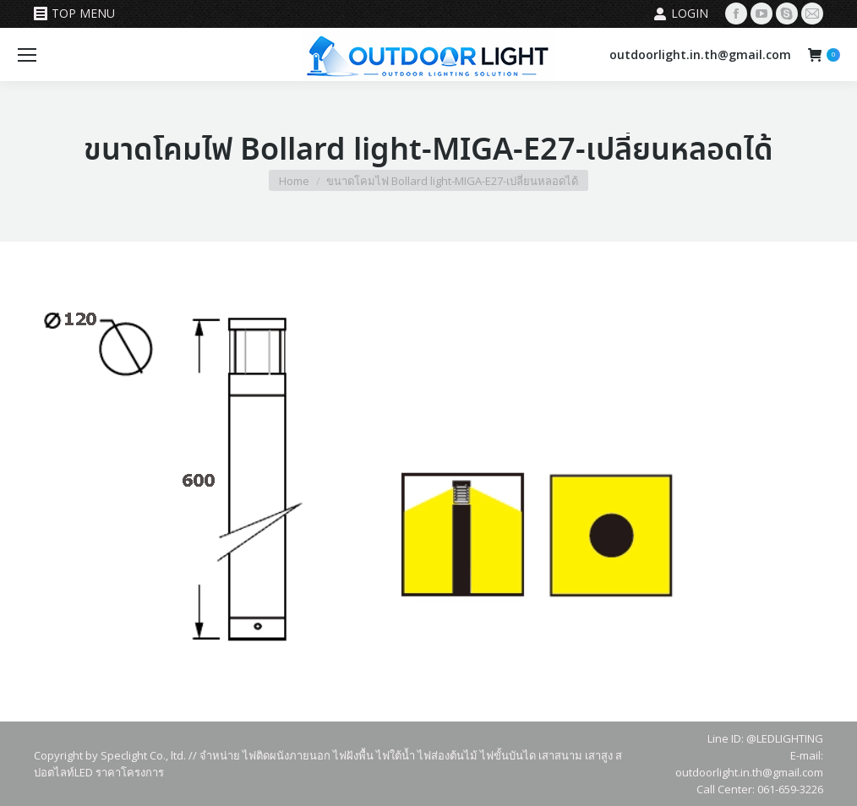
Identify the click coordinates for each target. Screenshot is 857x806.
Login (680, 13)
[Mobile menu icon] (27, 55)
